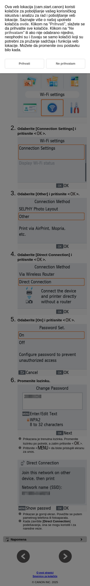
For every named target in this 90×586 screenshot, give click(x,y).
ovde (24, 24)
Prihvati (57, 24)
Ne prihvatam (65, 63)
